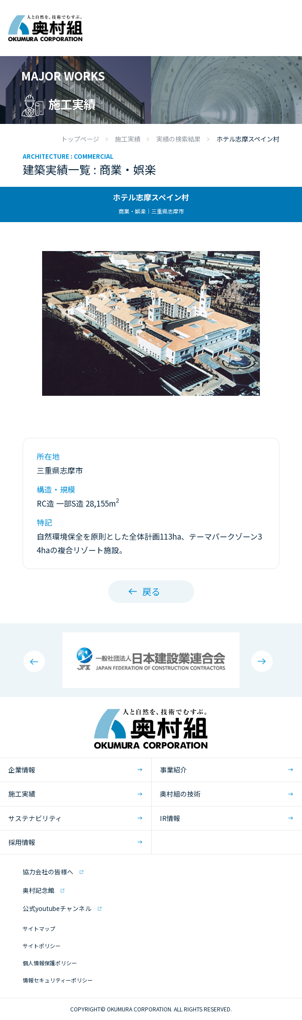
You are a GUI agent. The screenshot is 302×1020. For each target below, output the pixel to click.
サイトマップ (39, 928)
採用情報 (21, 842)
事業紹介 (173, 769)
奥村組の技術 (180, 793)
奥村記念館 (38, 890)
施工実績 (127, 138)
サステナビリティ (35, 818)
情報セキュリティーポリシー (58, 980)
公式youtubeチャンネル (57, 908)
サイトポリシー (42, 945)
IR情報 (170, 818)
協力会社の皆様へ (48, 871)
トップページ (80, 138)
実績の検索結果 (178, 138)
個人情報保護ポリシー (50, 963)
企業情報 (21, 769)
